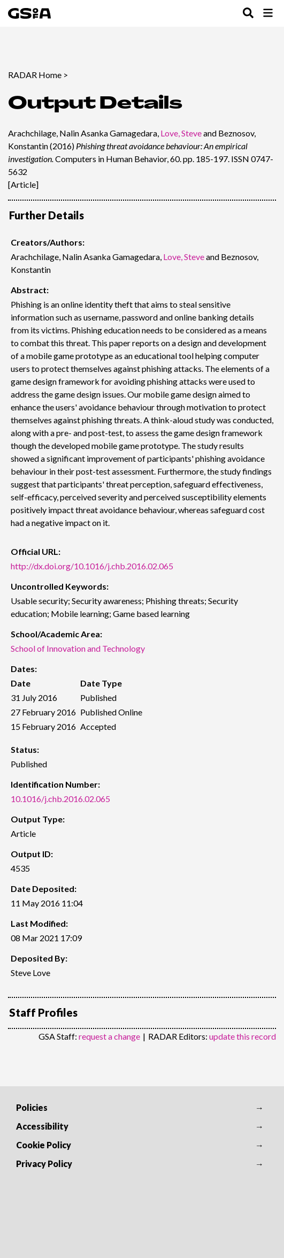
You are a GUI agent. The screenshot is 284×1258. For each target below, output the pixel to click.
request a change (109, 1036)
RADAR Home (35, 75)
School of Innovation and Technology (78, 648)
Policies (32, 1107)
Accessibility (42, 1126)
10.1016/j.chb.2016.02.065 (60, 799)
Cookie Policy (43, 1145)
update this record (242, 1036)
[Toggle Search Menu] (248, 13)
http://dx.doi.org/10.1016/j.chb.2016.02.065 (92, 566)
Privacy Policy (44, 1163)
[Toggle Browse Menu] (268, 13)
